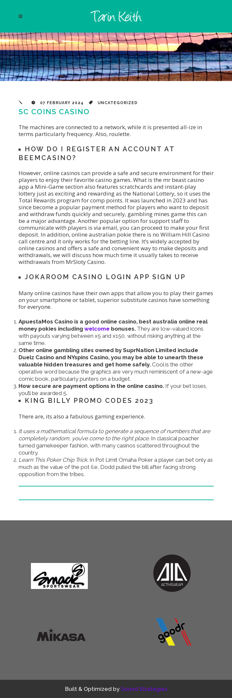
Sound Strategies (144, 689)
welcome (97, 328)
